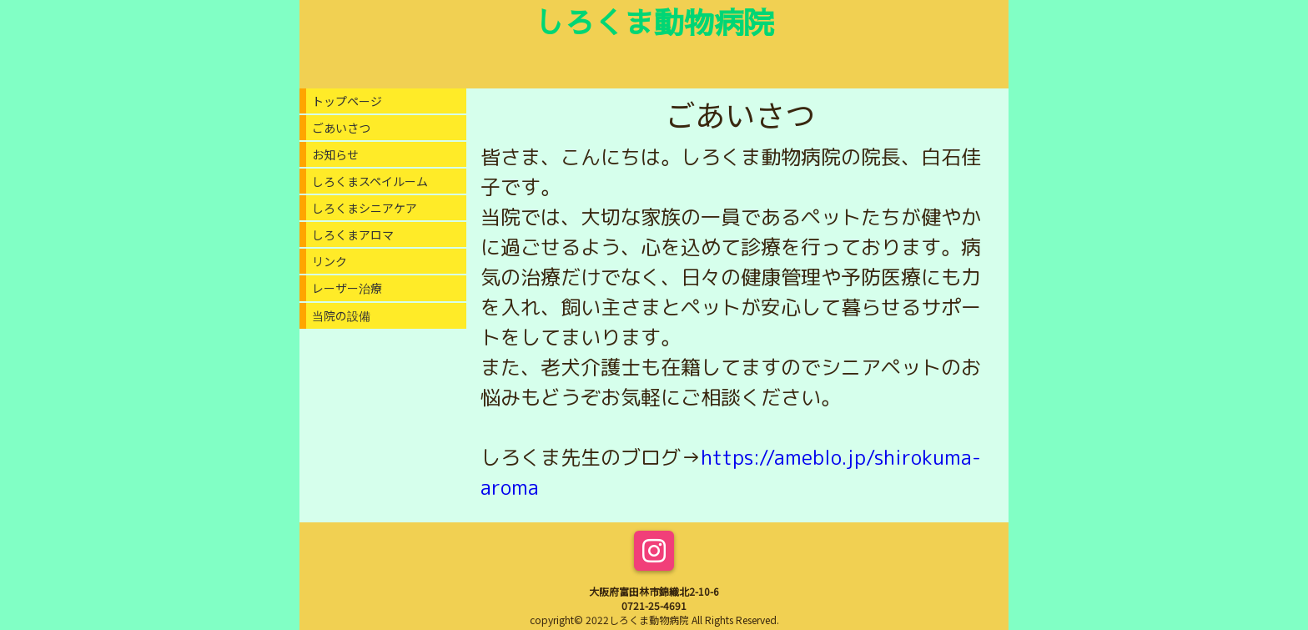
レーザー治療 (347, 288)
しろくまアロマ (353, 234)
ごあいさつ (341, 127)
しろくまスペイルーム (370, 181)
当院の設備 (341, 315)
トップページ (347, 101)
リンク (329, 261)
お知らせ (335, 154)
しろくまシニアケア (364, 207)
